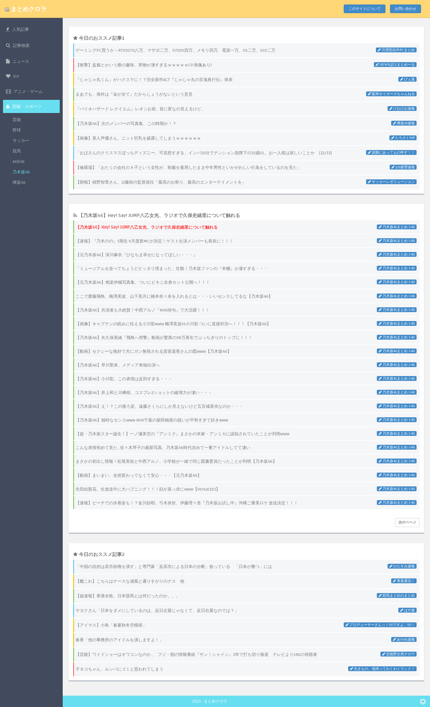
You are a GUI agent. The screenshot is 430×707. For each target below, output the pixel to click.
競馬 (17, 152)
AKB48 (18, 163)
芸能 (17, 121)
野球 (17, 131)
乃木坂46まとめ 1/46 (398, 227)
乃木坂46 (21, 173)
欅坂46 (19, 184)
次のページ (407, 522)
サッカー (21, 142)
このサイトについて (364, 9)
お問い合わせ (405, 9)
